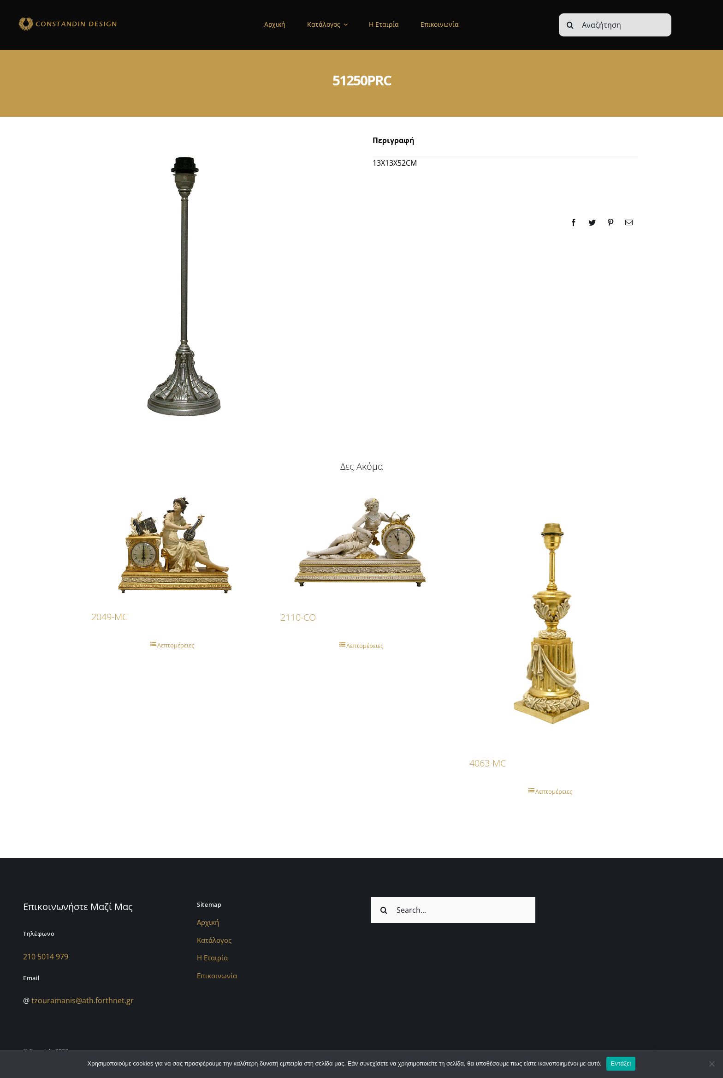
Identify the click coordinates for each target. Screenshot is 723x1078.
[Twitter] (592, 222)
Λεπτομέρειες (175, 645)
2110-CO (298, 617)
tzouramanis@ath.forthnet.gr (82, 1000)
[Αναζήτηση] (615, 24)
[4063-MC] (550, 616)
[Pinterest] (610, 222)
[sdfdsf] (86, 18)
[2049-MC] (172, 543)
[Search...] (453, 910)
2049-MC (109, 617)
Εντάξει (621, 1063)
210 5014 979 (45, 957)
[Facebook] (573, 222)
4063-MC (487, 763)
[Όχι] (711, 1063)
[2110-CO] (361, 543)
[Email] (629, 222)
